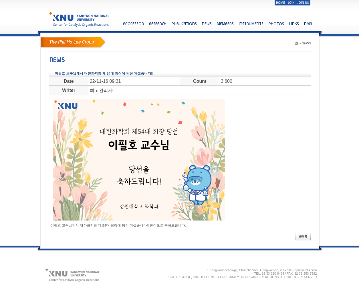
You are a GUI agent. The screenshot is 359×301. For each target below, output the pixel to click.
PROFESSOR (133, 23)
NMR (308, 23)
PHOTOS (276, 23)
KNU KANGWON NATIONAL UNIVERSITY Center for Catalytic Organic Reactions (80, 19)
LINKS (294, 23)
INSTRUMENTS (251, 23)
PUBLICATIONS (184, 23)
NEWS (207, 23)
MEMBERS (225, 23)
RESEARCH (157, 23)
